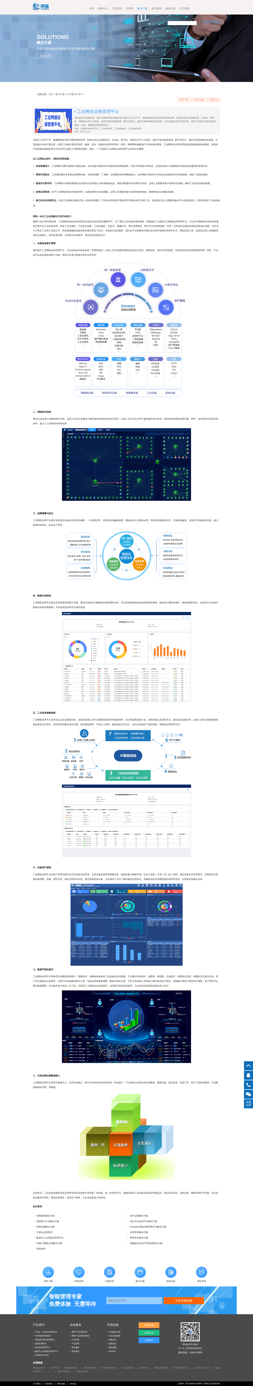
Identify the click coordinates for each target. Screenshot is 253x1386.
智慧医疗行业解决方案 (47, 1221)
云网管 (102, 8)
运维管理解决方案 (139, 1232)
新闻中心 (75, 8)
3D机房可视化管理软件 (45, 1340)
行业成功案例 (114, 1336)
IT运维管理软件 (112, 1367)
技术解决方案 (74, 94)
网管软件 (149, 1367)
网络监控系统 (73, 1367)
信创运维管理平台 (42, 1347)
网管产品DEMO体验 (80, 1336)
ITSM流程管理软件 (43, 1336)
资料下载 (183, 99)
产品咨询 (75, 1343)
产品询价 (75, 1340)
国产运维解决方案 (139, 1216)
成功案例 (128, 8)
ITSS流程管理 (133, 1367)
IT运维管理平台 (188, 1367)
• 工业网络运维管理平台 (96, 111)
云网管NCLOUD (42, 1355)
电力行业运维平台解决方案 (143, 1221)
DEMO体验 (198, 99)
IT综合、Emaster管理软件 (46, 1332)
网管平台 (56, 1367)
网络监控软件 (39, 1367)
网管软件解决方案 (139, 1237)
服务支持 (142, 8)
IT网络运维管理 (167, 1367)
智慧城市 (41, 1248)
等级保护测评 (96, 1371)
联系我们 (75, 1351)
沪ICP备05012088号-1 (194, 1383)
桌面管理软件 (40, 1343)
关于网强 (156, 8)
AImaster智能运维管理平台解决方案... (149, 1226)
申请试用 (45, 56)
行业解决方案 (114, 1332)
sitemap (112, 1351)
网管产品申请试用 (79, 1332)
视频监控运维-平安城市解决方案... (147, 1243)
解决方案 (114, 8)
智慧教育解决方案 (45, 1216)
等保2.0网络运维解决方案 (49, 1243)
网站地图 (112, 1347)
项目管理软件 (77, 1371)
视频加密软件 (47, 1371)
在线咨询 (150, 1336)
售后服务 (75, 1347)
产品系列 (89, 8)
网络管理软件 (93, 1367)
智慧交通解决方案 (45, 1226)
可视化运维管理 (44, 1232)
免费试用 (213, 99)
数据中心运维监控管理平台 (50, 1237)
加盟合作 (112, 1343)
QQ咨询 (150, 1347)
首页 (63, 8)
